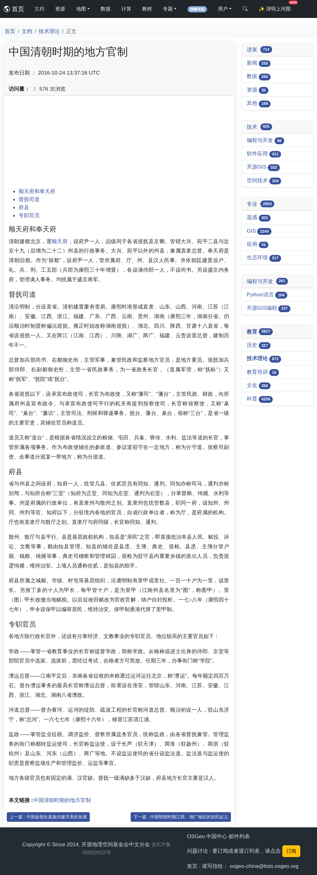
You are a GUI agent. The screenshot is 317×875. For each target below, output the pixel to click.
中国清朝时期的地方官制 (62, 800)
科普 (260, 399)
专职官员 (29, 215)
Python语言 (267, 295)
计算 (126, 8)
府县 (24, 207)
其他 (259, 103)
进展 (259, 49)
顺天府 (60, 241)
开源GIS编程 (268, 308)
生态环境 (264, 257)
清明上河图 (275, 6)
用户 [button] (223, 8)
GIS (259, 231)
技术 (259, 126)
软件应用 (264, 153)
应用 (257, 244)
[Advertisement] (119, 144)
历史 (259, 345)
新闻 (259, 63)
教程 (147, 8)
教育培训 (263, 372)
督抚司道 (29, 199)
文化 (259, 385)
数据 (106, 8)
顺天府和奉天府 (37, 191)
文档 (39, 8)
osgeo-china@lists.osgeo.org (264, 866)
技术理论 (49, 31)
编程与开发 (265, 140)
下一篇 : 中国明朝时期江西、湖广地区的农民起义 (180, 816)
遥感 (259, 217)
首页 (14, 9)
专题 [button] (168, 8)
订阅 (291, 851)
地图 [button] (81, 8)
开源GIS (263, 167)
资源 (60, 8)
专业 (260, 203)
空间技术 (264, 180)
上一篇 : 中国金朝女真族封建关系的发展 (48, 816)
